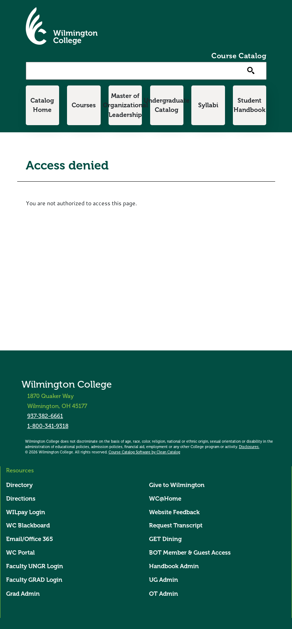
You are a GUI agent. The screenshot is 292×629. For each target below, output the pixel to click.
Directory (19, 485)
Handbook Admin (174, 566)
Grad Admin (23, 594)
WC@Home (165, 498)
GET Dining (165, 539)
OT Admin (163, 594)
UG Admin (163, 580)
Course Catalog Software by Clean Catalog (144, 452)
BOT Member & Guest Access (190, 552)
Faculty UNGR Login (34, 566)
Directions (20, 498)
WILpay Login (25, 512)
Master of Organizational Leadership (125, 105)
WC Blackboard (28, 525)
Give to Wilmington (177, 485)
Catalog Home (42, 105)
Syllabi (208, 105)
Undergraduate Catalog (166, 105)
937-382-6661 (45, 416)
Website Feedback (174, 512)
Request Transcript (175, 525)
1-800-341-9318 (47, 426)
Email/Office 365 (29, 539)
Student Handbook (249, 105)
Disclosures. (249, 447)
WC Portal (20, 552)
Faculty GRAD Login (34, 580)
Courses (84, 105)
